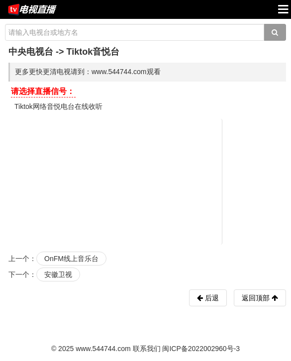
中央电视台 (30, 52)
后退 (211, 298)
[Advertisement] (147, 181)
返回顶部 (260, 298)
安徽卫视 (58, 274)
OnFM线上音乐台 (71, 259)
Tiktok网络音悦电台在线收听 (58, 106)
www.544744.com (103, 349)
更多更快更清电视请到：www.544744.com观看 (88, 72)
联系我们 (147, 349)
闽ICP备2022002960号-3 (201, 349)
